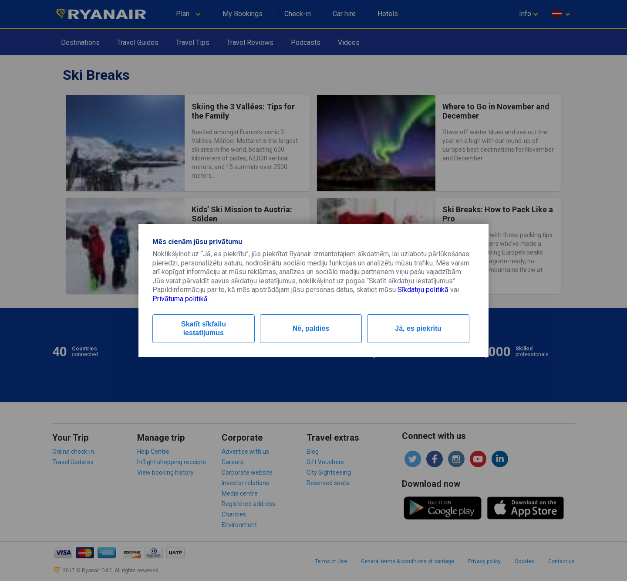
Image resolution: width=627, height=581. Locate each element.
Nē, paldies (311, 328)
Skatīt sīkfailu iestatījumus (203, 328)
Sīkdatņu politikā (423, 289)
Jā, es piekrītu (418, 328)
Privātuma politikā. (180, 299)
